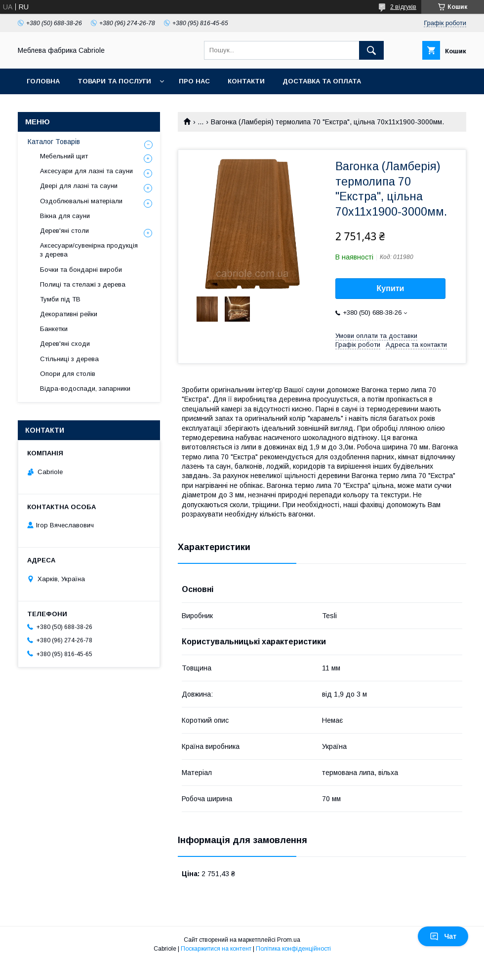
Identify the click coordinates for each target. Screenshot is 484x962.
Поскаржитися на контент (216, 948)
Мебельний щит (64, 156)
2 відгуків (403, 6)
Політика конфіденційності (293, 948)
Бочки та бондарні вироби (81, 269)
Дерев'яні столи (64, 230)
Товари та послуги (114, 81)
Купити (390, 288)
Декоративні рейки (68, 314)
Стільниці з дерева (69, 359)
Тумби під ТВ (60, 299)
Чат (443, 936)
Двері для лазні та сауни (79, 185)
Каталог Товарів (54, 142)
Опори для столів (67, 373)
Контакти (246, 81)
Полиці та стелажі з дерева (82, 284)
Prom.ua (288, 939)
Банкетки (54, 329)
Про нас (194, 81)
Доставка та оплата (321, 81)
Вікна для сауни (65, 216)
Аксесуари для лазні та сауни (86, 171)
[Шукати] (371, 50)
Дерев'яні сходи (65, 343)
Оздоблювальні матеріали (81, 201)
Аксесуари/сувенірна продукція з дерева (89, 250)
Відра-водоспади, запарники (85, 388)
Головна (43, 81)
